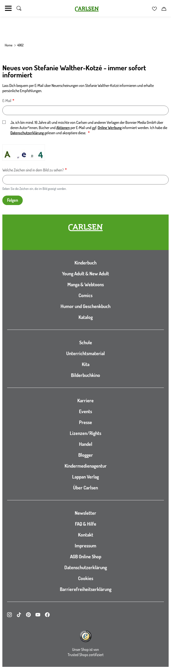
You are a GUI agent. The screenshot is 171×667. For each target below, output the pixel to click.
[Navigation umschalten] (8, 8)
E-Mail (6, 100)
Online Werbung (110, 127)
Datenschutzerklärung (27, 132)
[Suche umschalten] (19, 8)
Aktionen (63, 127)
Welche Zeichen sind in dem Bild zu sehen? (33, 170)
